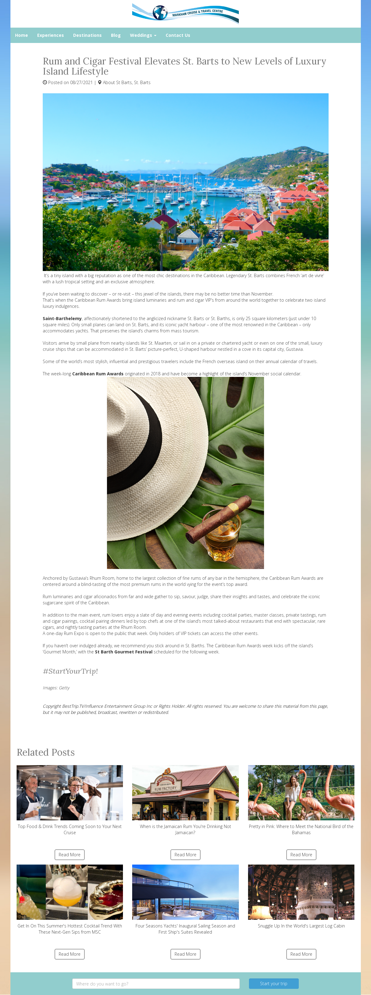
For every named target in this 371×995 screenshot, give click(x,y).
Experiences (50, 35)
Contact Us (178, 35)
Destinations (87, 35)
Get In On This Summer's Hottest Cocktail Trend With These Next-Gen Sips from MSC (70, 900)
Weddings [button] (143, 35)
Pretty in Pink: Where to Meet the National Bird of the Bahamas (301, 800)
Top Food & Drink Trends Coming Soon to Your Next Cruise (70, 800)
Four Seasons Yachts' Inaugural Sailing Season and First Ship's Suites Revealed (185, 900)
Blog (116, 35)
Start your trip (273, 983)
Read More (70, 855)
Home (21, 35)
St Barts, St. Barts (133, 82)
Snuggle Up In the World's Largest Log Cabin (301, 897)
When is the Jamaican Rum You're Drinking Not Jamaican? (185, 800)
